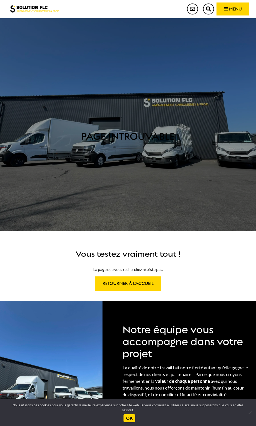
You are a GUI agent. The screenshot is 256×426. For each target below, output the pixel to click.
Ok (129, 418)
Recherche (208, 8)
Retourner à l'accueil (128, 283)
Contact (192, 8)
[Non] (249, 412)
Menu (233, 9)
